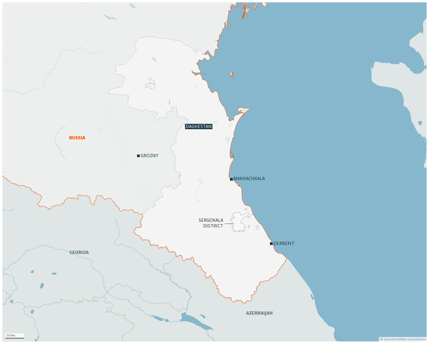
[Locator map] (214, 171)
